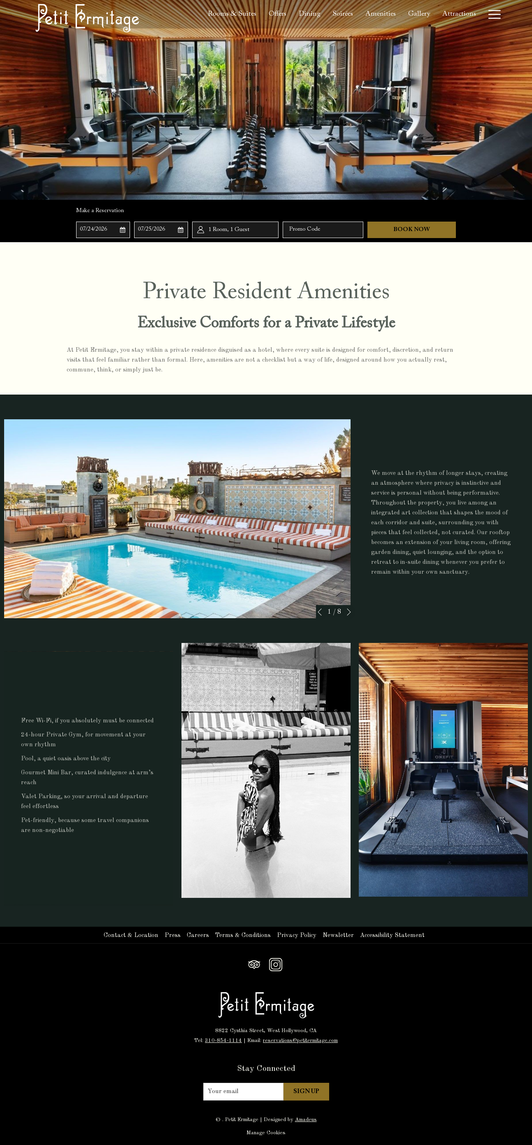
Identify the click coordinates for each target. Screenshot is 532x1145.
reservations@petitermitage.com (300, 1040)
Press (173, 935)
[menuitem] (132, 936)
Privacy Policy (296, 935)
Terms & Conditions (243, 935)
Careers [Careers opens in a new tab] (199, 935)
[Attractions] (459, 14)
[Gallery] (419, 14)
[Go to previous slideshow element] (319, 612)
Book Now (411, 230)
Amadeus (306, 1119)
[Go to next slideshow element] (349, 612)
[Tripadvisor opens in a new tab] (254, 964)
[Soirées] (343, 14)
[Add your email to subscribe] (243, 1092)
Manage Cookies (266, 1133)
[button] (103, 230)
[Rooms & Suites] (232, 14)
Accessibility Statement (392, 935)
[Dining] (310, 14)
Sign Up (306, 1092)
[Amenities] (380, 14)
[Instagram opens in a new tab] (275, 964)
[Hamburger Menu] (491, 14)
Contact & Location (131, 935)
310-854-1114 (223, 1040)
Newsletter (338, 935)
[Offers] (278, 14)
